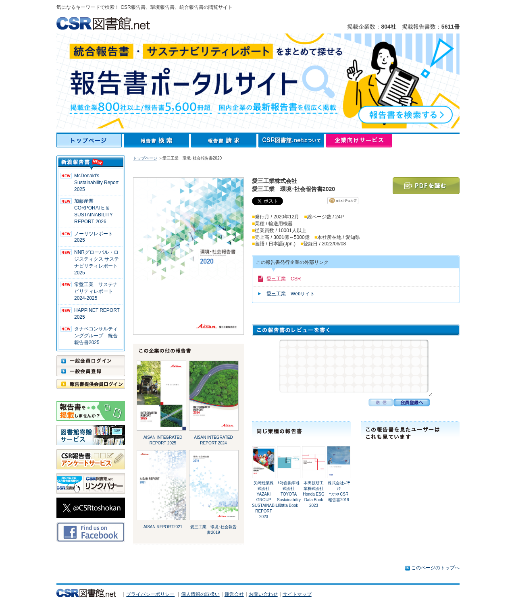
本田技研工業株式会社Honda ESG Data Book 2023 (313, 494)
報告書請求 (224, 140)
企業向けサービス (359, 140)
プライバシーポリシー (150, 594)
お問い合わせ (263, 594)
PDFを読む (426, 185)
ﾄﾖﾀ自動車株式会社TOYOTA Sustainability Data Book (289, 494)
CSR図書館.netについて (292, 140)
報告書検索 (157, 140)
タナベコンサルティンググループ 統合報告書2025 (96, 335)
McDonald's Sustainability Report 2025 (96, 182)
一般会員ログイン (90, 360)
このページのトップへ (435, 568)
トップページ (90, 140)
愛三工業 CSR (283, 279)
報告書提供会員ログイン (90, 384)
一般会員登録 (90, 371)
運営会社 (234, 594)
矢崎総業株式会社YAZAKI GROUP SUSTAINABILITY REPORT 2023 (268, 500)
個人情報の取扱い (200, 594)
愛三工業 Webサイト (290, 294)
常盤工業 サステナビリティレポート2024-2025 (96, 291)
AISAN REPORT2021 (163, 527)
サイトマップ (297, 594)
